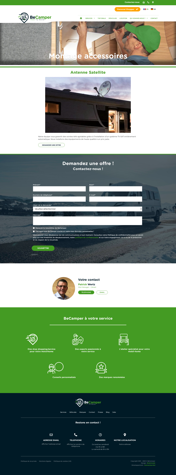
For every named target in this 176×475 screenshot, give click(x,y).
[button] (143, 2)
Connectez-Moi (149, 465)
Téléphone (86, 292)
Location (123, 18)
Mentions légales (45, 461)
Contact (154, 18)
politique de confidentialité (86, 237)
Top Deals (102, 18)
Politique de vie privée (29, 461)
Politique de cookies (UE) (62, 461)
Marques (82, 412)
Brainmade (151, 463)
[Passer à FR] (146, 9)
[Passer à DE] (153, 9)
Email (102, 292)
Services (90, 18)
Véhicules (113, 18)
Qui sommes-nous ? (139, 18)
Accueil (81, 18)
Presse (100, 412)
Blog (107, 412)
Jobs (114, 412)
